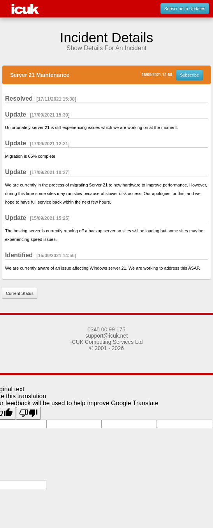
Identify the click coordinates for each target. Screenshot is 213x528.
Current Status (19, 293)
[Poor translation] (28, 413)
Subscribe (189, 75)
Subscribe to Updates (184, 8)
